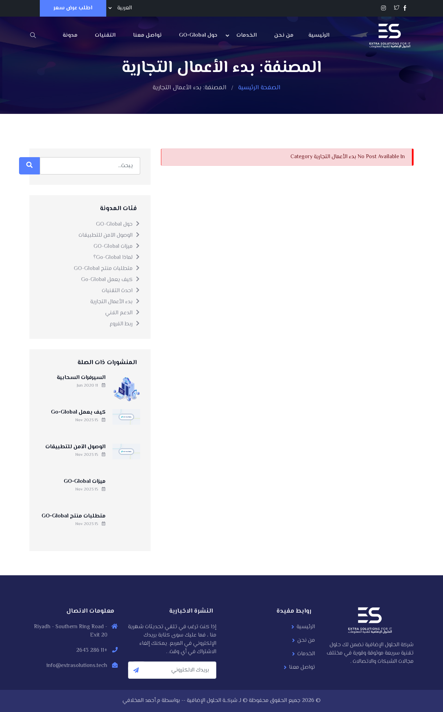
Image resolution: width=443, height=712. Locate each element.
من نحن (283, 35)
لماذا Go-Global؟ (116, 257)
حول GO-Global (198, 35)
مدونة (70, 35)
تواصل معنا (147, 35)
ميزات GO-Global (116, 246)
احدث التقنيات (121, 291)
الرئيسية (318, 35)
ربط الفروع (125, 324)
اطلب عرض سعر (73, 8)
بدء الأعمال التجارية (115, 302)
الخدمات (246, 35)
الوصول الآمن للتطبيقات (109, 235)
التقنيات (105, 35)
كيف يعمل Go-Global (110, 280)
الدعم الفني (122, 313)
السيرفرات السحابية (81, 377)
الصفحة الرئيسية (259, 88)
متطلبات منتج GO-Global (107, 268)
